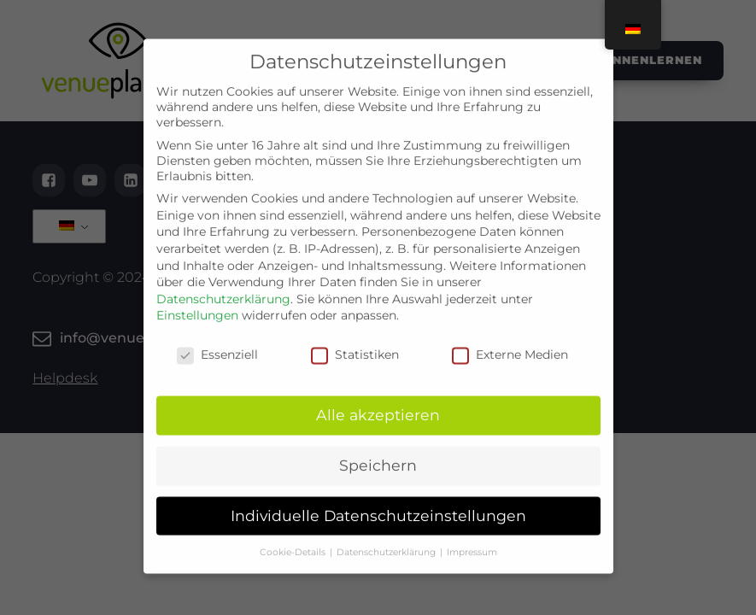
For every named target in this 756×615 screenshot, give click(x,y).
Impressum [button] (472, 537)
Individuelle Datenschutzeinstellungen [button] (378, 502)
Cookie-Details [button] (294, 537)
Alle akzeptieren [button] (378, 401)
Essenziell (217, 340)
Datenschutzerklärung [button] (387, 537)
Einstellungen (197, 301)
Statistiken (355, 340)
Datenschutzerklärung (223, 285)
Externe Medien (510, 340)
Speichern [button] (378, 451)
